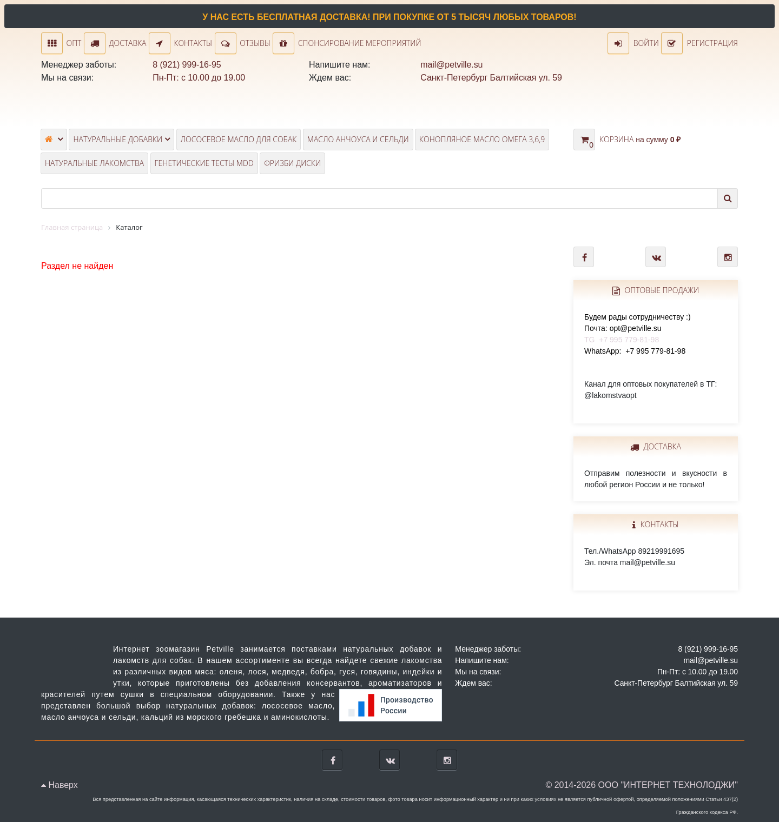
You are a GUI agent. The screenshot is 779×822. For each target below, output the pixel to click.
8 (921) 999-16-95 (187, 64)
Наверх (59, 785)
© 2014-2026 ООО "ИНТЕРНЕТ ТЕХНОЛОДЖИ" (641, 785)
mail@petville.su (451, 64)
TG (637, 328)
